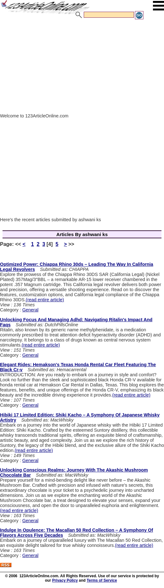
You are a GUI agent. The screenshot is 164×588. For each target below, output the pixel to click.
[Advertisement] (82, 67)
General (30, 309)
